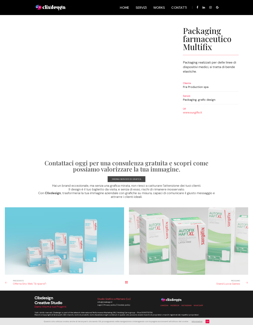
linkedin (164, 305)
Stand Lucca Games (228, 283)
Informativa (197, 321)
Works (157, 5)
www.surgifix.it (192, 112)
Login (99, 305)
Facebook (174, 305)
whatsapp (198, 305)
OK (207, 321)
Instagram (186, 305)
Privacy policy (110, 305)
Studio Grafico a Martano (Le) (114, 298)
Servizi (139, 5)
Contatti (177, 5)
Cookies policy (124, 305)
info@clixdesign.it (104, 302)
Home (123, 5)
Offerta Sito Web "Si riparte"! (29, 283)
